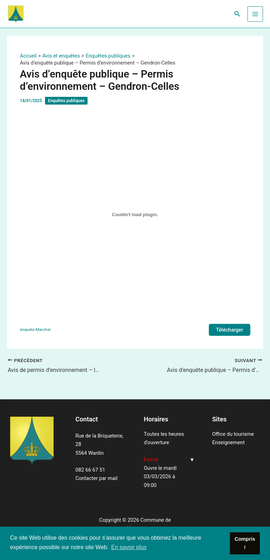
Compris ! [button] (244, 543)
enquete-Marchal (35, 329)
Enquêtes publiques (66, 100)
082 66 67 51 (90, 470)
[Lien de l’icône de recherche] (237, 13)
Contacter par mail (97, 478)
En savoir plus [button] (129, 547)
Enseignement (228, 442)
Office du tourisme (233, 434)
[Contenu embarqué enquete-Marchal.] (135, 214)
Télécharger (229, 330)
